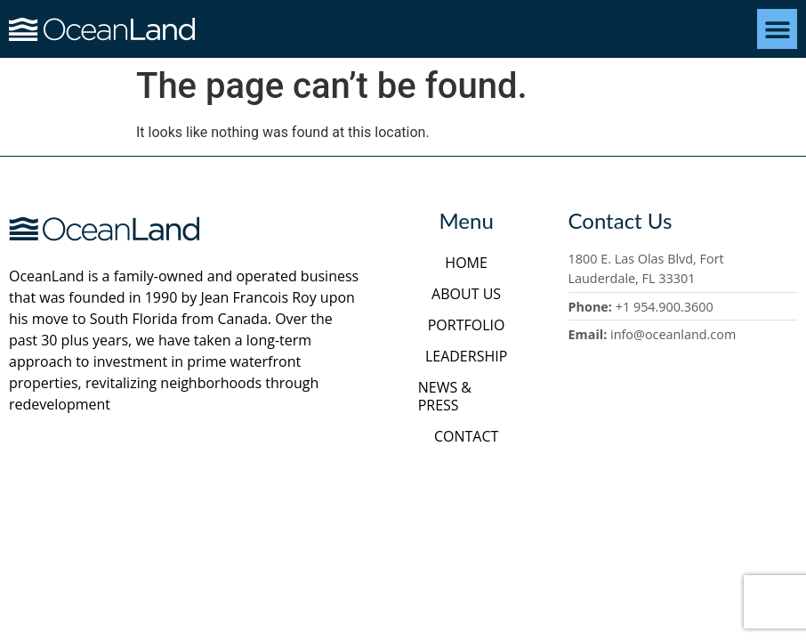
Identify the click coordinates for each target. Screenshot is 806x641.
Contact (466, 436)
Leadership (466, 356)
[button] (777, 29)
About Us (466, 294)
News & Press (445, 396)
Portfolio (466, 325)
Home (466, 262)
